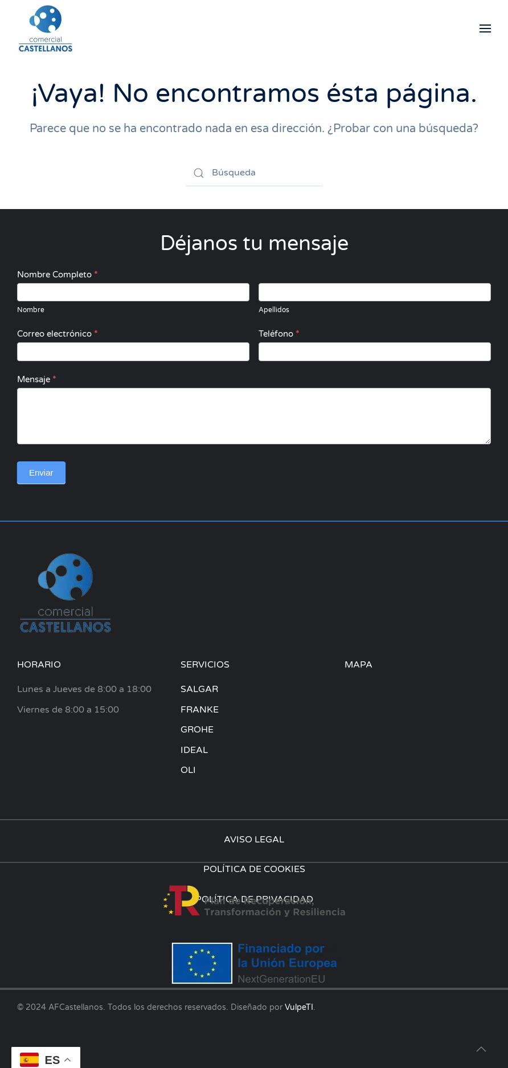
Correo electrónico (57, 334)
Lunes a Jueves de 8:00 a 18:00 (84, 689)
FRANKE (200, 709)
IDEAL (194, 750)
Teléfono (279, 334)
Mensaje (36, 379)
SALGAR (199, 689)
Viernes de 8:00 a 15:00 (68, 709)
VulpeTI (299, 1007)
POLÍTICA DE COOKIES (254, 869)
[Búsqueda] (254, 173)
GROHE (197, 729)
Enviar (41, 472)
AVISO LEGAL (254, 839)
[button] (485, 28)
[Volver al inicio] (45, 28)
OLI (188, 770)
